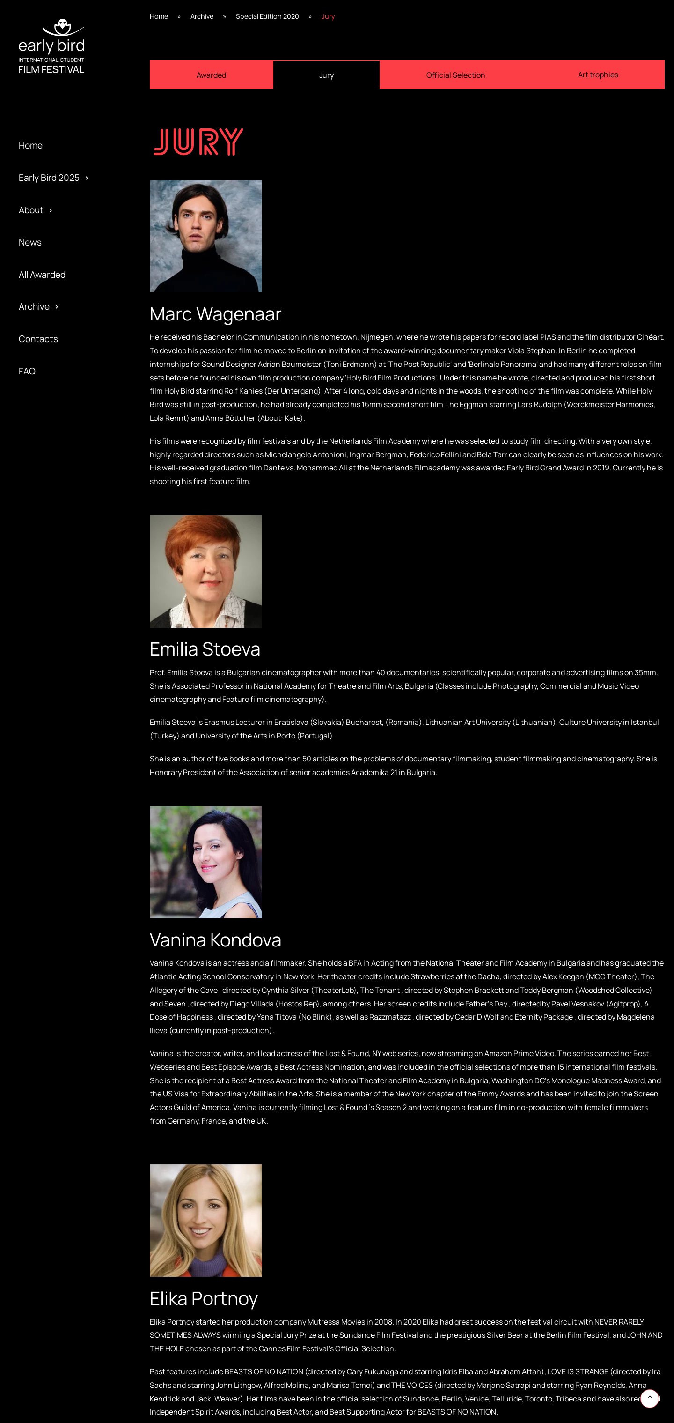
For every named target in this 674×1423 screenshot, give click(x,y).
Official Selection (53, 744)
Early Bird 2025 (49, 177)
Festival (34, 631)
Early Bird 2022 (49, 582)
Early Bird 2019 (48, 679)
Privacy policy (46, 792)
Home (31, 145)
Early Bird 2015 (48, 808)
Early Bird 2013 (48, 872)
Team (30, 695)
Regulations (43, 663)
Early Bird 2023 (49, 550)
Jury (27, 808)
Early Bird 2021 (48, 615)
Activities (38, 728)
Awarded (36, 615)
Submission (42, 776)
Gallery (33, 647)
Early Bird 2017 (48, 744)
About (31, 210)
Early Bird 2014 (48, 840)
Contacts (38, 339)
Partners (37, 759)
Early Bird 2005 (49, 905)
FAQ (27, 371)
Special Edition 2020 (60, 647)
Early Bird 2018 (48, 711)
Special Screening (55, 679)
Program (36, 711)
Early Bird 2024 (49, 518)
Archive (34, 306)
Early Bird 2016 (48, 776)
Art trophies (598, 74)
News (30, 242)
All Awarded (42, 274)
